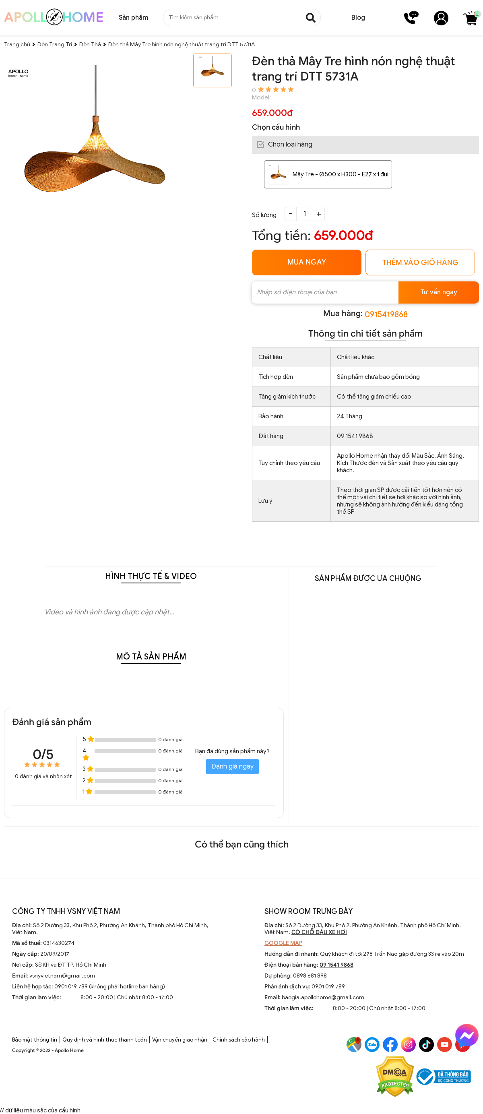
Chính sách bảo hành (239, 1039)
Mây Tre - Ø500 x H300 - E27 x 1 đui (340, 174)
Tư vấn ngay (438, 292)
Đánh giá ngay (232, 767)
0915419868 (386, 315)
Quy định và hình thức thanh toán (104, 1039)
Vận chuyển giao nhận (179, 1039)
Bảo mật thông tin (34, 1039)
